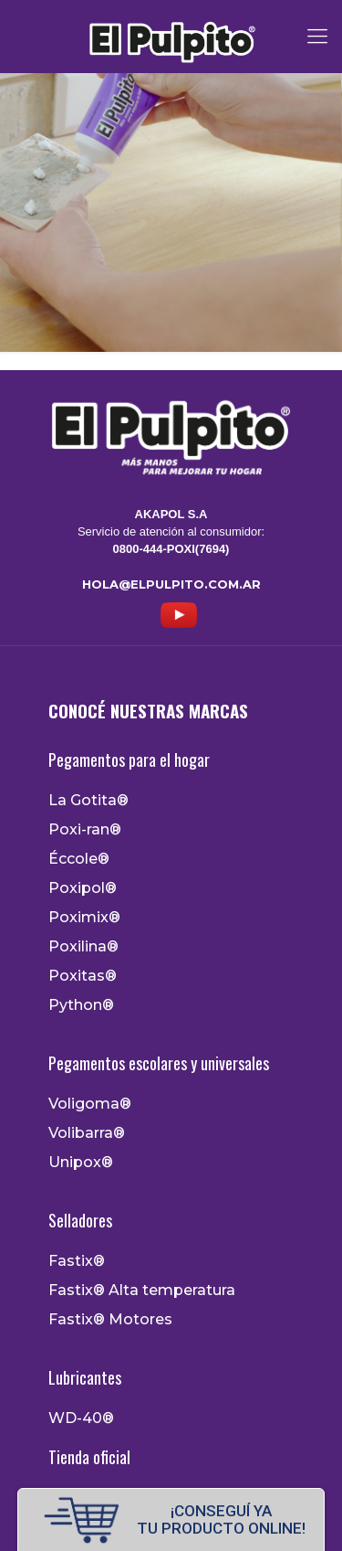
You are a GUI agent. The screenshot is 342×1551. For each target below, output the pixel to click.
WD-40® (81, 1418)
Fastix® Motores (110, 1319)
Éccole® (78, 859)
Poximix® (84, 917)
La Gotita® (88, 800)
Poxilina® (83, 947)
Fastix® (76, 1261)
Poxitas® (82, 976)
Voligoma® (89, 1104)
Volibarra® (86, 1133)
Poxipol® (82, 888)
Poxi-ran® (84, 830)
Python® (81, 1005)
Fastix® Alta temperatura (141, 1290)
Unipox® (80, 1162)
